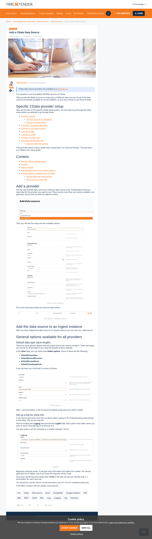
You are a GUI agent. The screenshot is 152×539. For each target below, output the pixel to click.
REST (26, 498)
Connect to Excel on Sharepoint (39, 119)
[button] (122, 13)
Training (59, 13)
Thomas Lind (21, 83)
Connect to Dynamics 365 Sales (34, 125)
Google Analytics (73, 493)
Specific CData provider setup (33, 161)
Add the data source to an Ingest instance (38, 170)
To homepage (139, 4)
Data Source (37, 493)
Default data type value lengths (39, 176)
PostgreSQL (58, 493)
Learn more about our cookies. (121, 522)
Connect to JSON (28, 135)
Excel (48, 493)
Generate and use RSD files (32, 141)
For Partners (79, 13)
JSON (34, 498)
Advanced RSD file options (37, 144)
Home (8, 21)
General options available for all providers (38, 173)
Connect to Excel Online (36, 122)
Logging (57, 498)
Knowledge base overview (24, 21)
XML (19, 498)
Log (65, 498)
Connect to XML (27, 131)
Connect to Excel (28, 116)
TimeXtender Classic (95, 13)
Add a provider (27, 167)
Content (24, 164)
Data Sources (42, 21)
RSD (42, 498)
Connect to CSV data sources (33, 128)
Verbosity (74, 498)
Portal (68, 13)
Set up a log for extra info (36, 179)
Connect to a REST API (30, 138)
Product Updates (46, 13)
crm (18, 493)
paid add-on (63, 89)
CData (26, 493)
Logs (49, 498)
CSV (85, 493)
